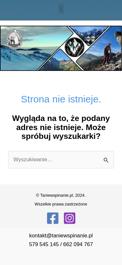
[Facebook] (52, 218)
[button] (61, 8)
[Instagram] (69, 218)
